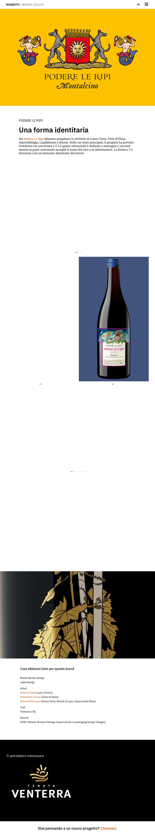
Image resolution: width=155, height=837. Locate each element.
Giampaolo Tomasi (30, 697)
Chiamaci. (108, 828)
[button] (74, 252)
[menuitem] (138, 4)
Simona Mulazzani (30, 701)
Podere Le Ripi (33, 139)
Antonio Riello (28, 692)
